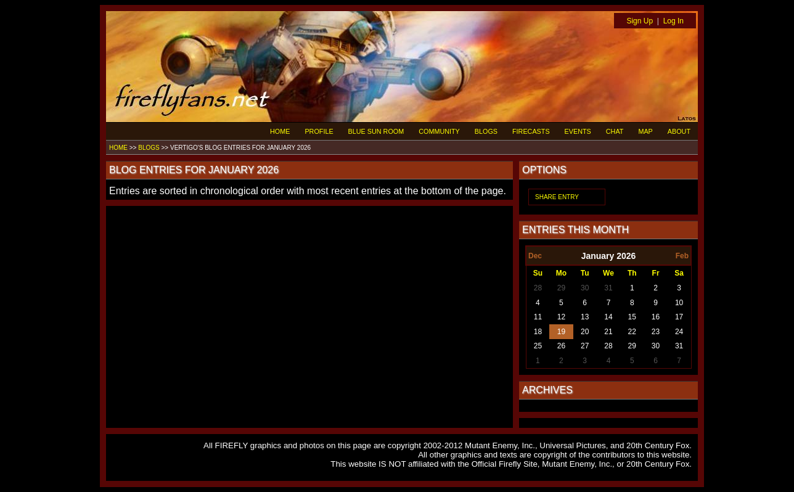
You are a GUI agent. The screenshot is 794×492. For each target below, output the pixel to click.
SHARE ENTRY (557, 197)
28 (538, 288)
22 (632, 331)
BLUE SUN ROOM (376, 131)
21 (608, 331)
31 (608, 288)
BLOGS (486, 131)
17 (679, 317)
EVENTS (578, 131)
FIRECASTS (531, 131)
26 (561, 346)
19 (561, 331)
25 (538, 346)
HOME (280, 131)
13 (585, 317)
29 (561, 288)
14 (608, 317)
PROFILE (319, 131)
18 (538, 331)
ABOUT (679, 131)
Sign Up (639, 21)
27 (585, 346)
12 (561, 317)
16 (656, 317)
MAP (645, 131)
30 (585, 288)
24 (679, 331)
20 (585, 331)
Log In (673, 21)
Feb (682, 256)
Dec (535, 256)
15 (632, 317)
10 (679, 302)
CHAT (615, 131)
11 (538, 317)
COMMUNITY (439, 131)
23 (656, 331)
